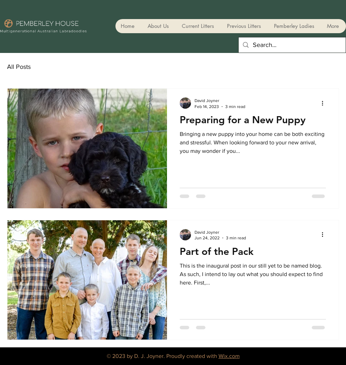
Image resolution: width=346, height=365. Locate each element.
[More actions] (325, 103)
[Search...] (292, 45)
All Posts (19, 66)
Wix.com (229, 356)
